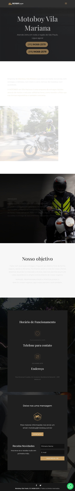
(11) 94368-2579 (37, 44)
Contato (37, 434)
